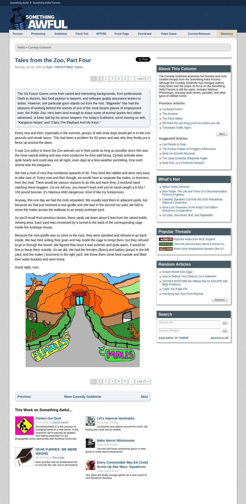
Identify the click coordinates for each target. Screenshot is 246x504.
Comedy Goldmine (39, 47)
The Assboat (170, 113)
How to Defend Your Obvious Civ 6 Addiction (189, 276)
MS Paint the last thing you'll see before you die (191, 123)
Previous (24, 396)
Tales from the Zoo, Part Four (53, 60)
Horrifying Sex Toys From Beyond (182, 293)
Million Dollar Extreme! (176, 186)
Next (144, 396)
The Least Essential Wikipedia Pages (185, 158)
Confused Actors (172, 109)
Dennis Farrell (60, 422)
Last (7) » (143, 78)
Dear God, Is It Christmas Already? (183, 162)
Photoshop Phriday (107, 422)
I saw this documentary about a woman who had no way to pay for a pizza (200, 244)
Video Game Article (108, 471)
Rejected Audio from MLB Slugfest (194, 239)
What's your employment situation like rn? (198, 248)
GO (225, 323)
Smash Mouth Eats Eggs (177, 271)
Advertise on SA (219, 338)
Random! (220, 300)
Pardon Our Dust (48, 418)
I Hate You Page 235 (175, 289)
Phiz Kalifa (58, 457)
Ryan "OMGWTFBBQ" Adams (64, 67)
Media (21, 47)
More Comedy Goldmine (82, 396)
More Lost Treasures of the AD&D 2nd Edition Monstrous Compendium (190, 209)
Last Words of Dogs (174, 144)
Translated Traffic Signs (176, 127)
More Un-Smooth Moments (178, 153)
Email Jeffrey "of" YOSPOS (173, 338)
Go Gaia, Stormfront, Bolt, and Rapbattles (187, 215)
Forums (18, 33)
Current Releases (199, 33)
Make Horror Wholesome (116, 440)
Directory (227, 33)
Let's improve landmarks (116, 418)
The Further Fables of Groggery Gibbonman (189, 149)
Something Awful (19, 3)
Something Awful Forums (46, 3)
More (222, 134)
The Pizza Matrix (172, 118)
